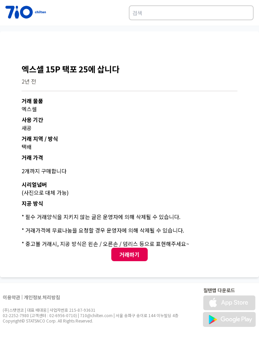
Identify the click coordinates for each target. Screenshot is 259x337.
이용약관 (11, 297)
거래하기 (129, 254)
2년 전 (29, 81)
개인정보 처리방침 (42, 297)
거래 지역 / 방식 (40, 138)
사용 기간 (32, 120)
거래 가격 (32, 157)
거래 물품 (32, 101)
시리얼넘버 (34, 184)
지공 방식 (32, 203)
